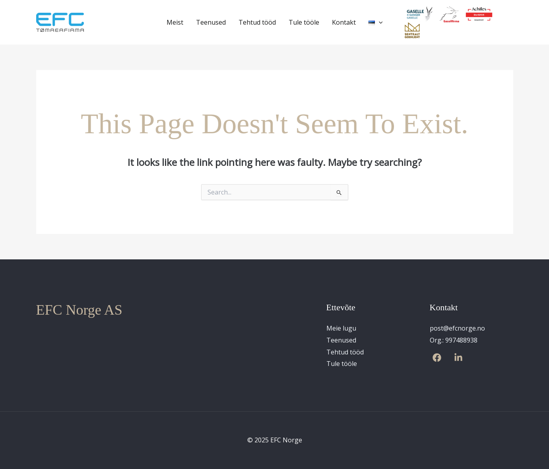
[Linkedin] (458, 357)
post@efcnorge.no (457, 328)
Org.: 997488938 (453, 340)
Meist (175, 22)
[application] (379, 22)
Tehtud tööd (257, 22)
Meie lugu (341, 328)
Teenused (211, 22)
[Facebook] (437, 357)
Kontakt (344, 22)
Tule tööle (304, 22)
